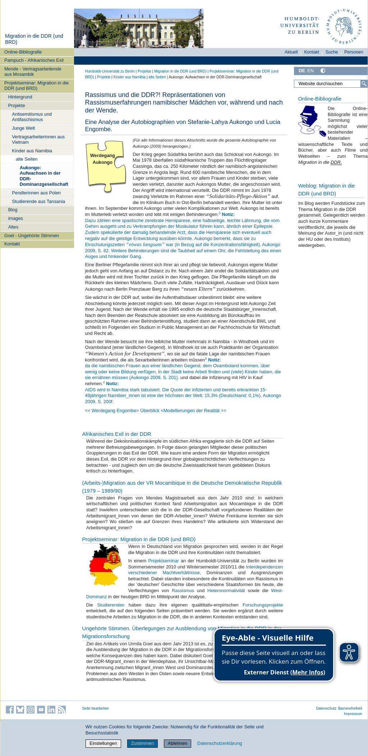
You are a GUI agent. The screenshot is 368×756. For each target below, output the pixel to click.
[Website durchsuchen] (330, 84)
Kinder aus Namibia (32, 150)
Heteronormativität (227, 590)
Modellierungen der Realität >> (195, 410)
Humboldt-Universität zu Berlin (110, 71)
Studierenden (113, 605)
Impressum (353, 714)
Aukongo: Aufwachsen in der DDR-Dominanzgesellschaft (44, 176)
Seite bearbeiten (95, 708)
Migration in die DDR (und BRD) (180, 71)
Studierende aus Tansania (38, 201)
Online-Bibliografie (23, 52)
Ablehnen (177, 743)
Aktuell (291, 52)
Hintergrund (20, 97)
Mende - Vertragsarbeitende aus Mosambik (32, 71)
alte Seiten (26, 159)
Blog (13, 209)
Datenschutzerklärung (219, 743)
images (15, 218)
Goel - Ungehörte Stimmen (31, 235)
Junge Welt (23, 128)
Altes (13, 227)
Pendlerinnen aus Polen (36, 192)
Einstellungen (103, 743)
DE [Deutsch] (302, 70)
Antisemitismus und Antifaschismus (32, 116)
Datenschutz (326, 708)
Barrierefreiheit (350, 708)
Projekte (16, 105)
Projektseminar (163, 560)
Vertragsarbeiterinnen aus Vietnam (38, 139)
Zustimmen (142, 743)
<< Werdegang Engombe (111, 410)
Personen (353, 52)
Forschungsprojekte (263, 605)
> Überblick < (149, 410)
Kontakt (12, 243)
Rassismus (184, 590)
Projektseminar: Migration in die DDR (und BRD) (36, 85)
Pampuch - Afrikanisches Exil (34, 60)
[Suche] (364, 84)
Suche (332, 52)
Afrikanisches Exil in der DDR (116, 434)
